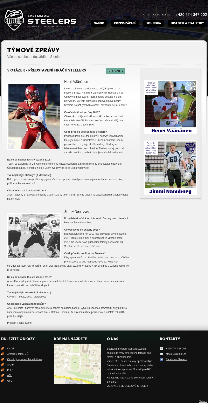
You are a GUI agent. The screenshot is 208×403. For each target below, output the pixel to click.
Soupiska (153, 23)
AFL (9, 375)
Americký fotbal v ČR (18, 354)
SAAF (10, 364)
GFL (9, 380)
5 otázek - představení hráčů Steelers (46, 70)
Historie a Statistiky (187, 23)
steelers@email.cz (176, 354)
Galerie (156, 14)
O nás (146, 14)
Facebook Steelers (176, 359)
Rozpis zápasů (125, 23)
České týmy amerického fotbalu (24, 359)
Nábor (99, 23)
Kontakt (166, 14)
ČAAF (10, 348)
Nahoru (203, 401)
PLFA (10, 370)
